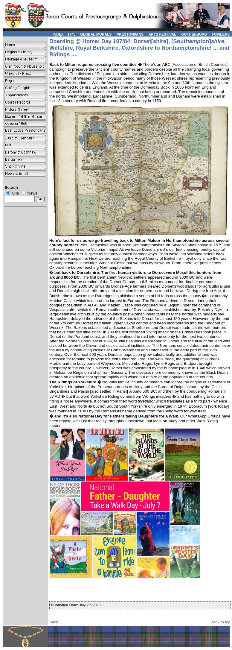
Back (53, 622)
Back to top (220, 622)
